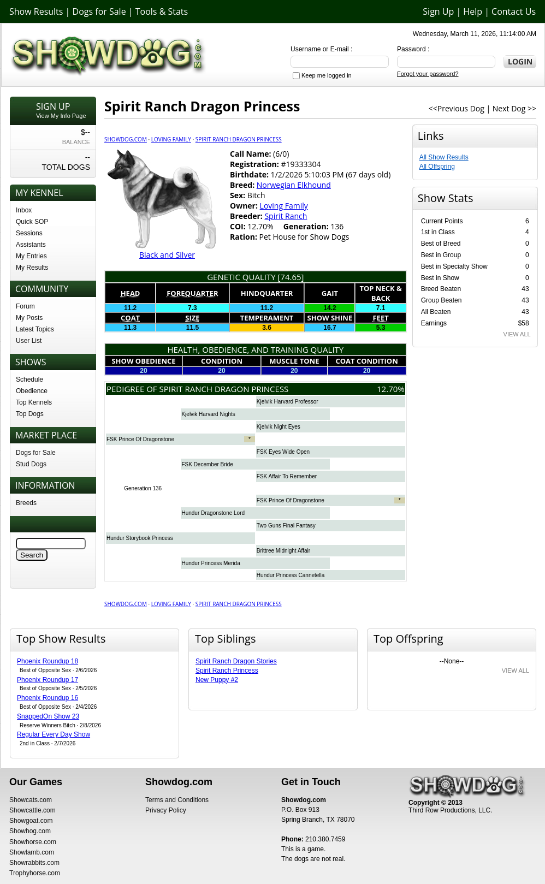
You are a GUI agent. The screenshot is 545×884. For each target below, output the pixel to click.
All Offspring (437, 166)
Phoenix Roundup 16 (47, 698)
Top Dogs (30, 414)
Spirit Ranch (285, 216)
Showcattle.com (32, 810)
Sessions (29, 233)
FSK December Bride (207, 464)
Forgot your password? (428, 73)
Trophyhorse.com (34, 873)
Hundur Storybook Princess (139, 538)
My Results (32, 267)
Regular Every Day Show (53, 734)
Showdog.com (125, 139)
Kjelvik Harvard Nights (208, 414)
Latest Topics (35, 329)
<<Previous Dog (456, 108)
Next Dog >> (514, 108)
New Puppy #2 (217, 680)
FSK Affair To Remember (287, 476)
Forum (25, 306)
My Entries (31, 256)
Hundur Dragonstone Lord (213, 513)
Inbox (24, 210)
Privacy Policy (165, 810)
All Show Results (444, 157)
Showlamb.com (31, 852)
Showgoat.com (30, 820)
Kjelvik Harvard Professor (287, 402)
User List (29, 341)
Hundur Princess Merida (210, 563)
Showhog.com (30, 831)
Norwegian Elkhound (294, 185)
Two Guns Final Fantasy (286, 526)
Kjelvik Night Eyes (278, 427)
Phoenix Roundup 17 (47, 680)
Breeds (26, 503)
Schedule (29, 379)
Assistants (31, 244)
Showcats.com (30, 800)
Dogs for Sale (99, 11)
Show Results (36, 11)
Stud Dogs (31, 464)
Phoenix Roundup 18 (47, 661)
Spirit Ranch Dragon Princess (239, 139)
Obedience (32, 391)
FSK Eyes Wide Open (283, 452)
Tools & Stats (161, 11)
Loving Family (171, 139)
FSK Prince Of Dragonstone (140, 439)
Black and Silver (167, 255)
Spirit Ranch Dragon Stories (236, 661)
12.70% (391, 388)
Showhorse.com (32, 842)
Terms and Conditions (177, 800)
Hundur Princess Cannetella (291, 575)
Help (472, 11)
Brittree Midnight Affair (283, 551)
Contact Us (513, 11)
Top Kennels (34, 402)
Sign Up (438, 11)
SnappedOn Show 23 (48, 716)
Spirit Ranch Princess (227, 670)
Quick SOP (32, 222)
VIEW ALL (517, 334)
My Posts (29, 318)
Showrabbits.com (34, 863)
